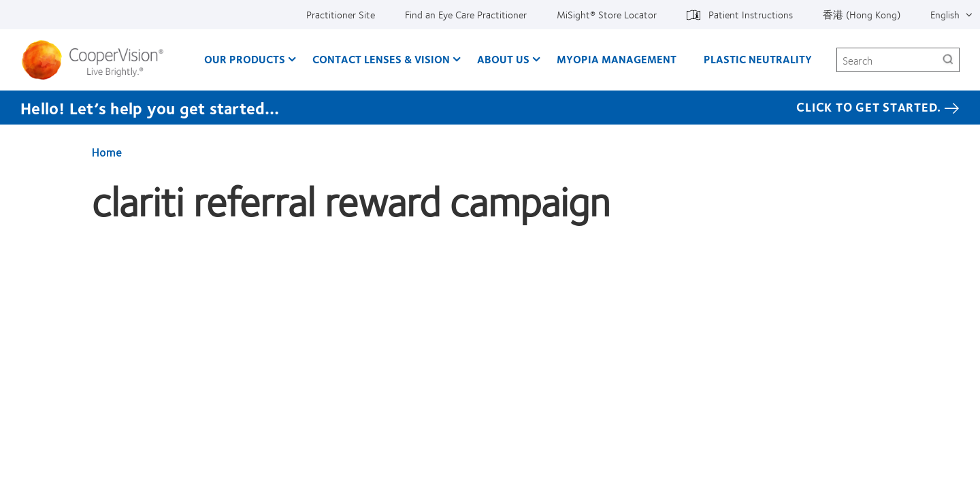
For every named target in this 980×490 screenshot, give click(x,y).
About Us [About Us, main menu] (503, 58)
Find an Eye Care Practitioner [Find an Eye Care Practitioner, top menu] (466, 14)
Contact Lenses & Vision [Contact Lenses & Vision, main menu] (381, 58)
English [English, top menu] (945, 14)
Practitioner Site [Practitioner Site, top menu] (340, 14)
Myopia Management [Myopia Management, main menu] (616, 58)
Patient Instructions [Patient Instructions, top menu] (750, 14)
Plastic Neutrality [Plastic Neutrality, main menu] (758, 58)
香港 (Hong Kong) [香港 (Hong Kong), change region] (861, 14)
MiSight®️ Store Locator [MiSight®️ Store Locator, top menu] (607, 14)
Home (107, 152)
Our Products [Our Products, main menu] (244, 58)
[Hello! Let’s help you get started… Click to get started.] (490, 108)
